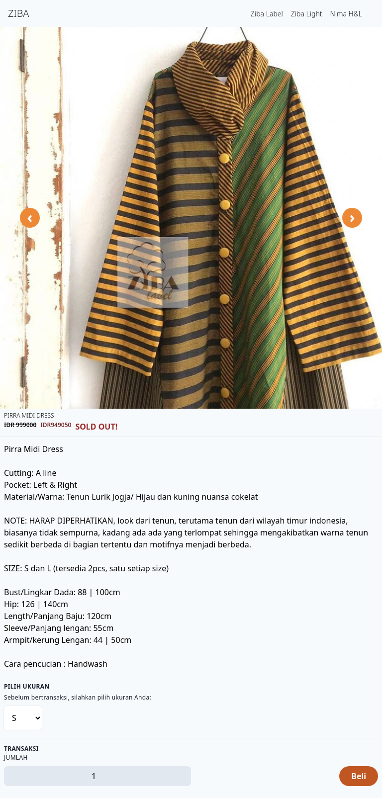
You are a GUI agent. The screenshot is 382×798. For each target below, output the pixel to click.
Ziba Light (306, 13)
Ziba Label (267, 13)
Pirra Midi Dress (29, 415)
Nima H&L (346, 13)
